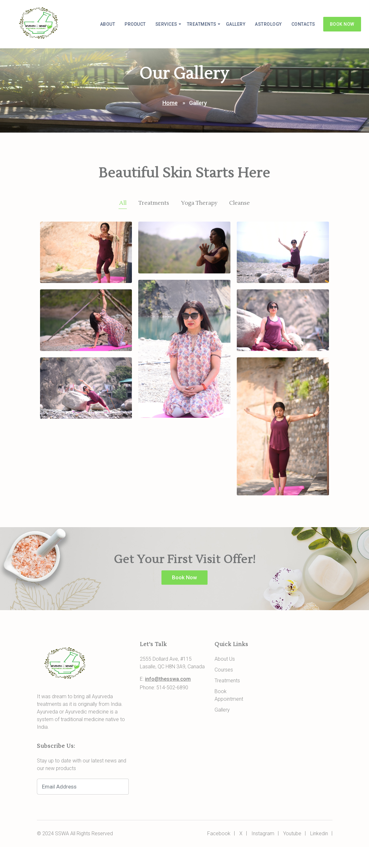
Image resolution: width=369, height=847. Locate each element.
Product (135, 24)
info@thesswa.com (168, 679)
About (107, 24)
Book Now (342, 24)
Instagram (262, 833)
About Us (225, 659)
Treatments (201, 24)
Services (166, 24)
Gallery (236, 24)
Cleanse (239, 203)
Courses (224, 670)
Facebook (218, 833)
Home (170, 103)
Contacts (303, 24)
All (122, 203)
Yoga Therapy (199, 203)
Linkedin (319, 833)
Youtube (292, 833)
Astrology (268, 24)
